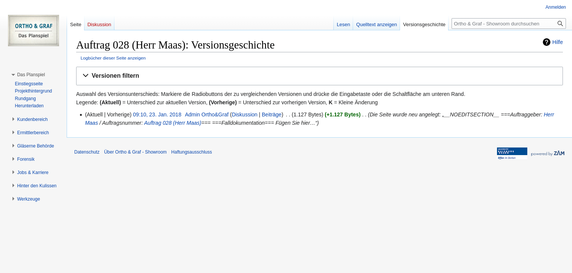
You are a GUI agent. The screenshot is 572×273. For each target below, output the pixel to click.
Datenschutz (87, 152)
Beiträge (271, 114)
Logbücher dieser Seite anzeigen (113, 57)
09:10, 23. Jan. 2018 (157, 114)
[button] (319, 76)
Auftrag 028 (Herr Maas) (173, 123)
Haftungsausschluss (191, 152)
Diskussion (245, 114)
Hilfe (557, 42)
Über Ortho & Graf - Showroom (135, 152)
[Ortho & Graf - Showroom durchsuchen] (509, 23)
